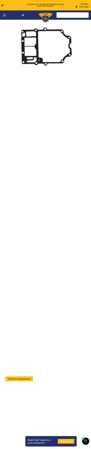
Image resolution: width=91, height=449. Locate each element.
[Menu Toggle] (2, 5)
